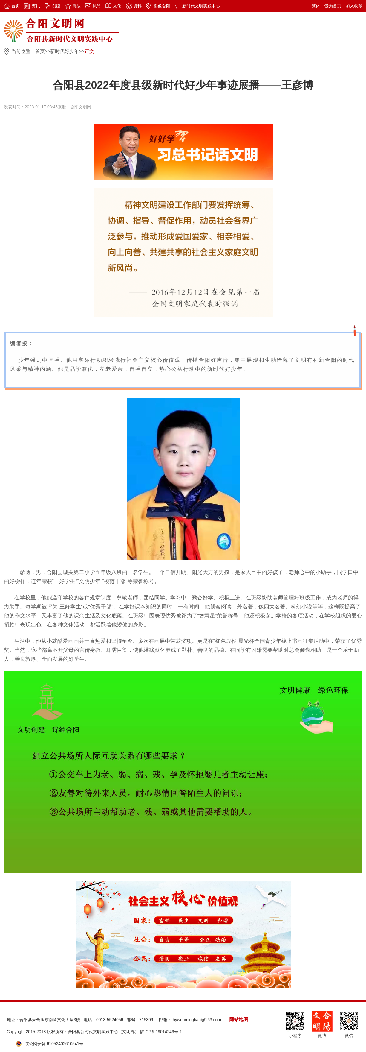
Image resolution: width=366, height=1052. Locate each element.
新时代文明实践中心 (201, 6)
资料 (137, 6)
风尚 (97, 6)
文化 (117, 6)
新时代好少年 (64, 51)
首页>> (42, 51)
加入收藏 (354, 6)
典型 (76, 6)
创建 (56, 6)
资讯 (36, 6)
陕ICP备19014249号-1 (161, 1031)
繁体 (316, 6)
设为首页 (332, 6)
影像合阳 (162, 6)
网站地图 (238, 1019)
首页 (15, 6)
